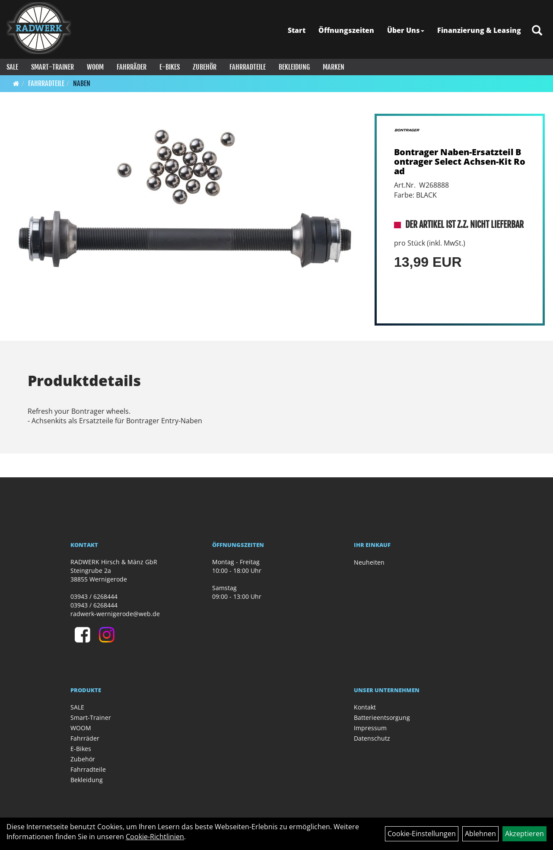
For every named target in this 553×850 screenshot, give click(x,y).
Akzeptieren (524, 833)
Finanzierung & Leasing (479, 30)
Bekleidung (294, 67)
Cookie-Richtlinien (155, 836)
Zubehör (204, 67)
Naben (81, 83)
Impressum (370, 728)
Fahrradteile (247, 67)
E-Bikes (169, 67)
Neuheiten (369, 562)
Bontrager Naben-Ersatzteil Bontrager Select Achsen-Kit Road (459, 161)
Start (296, 30)
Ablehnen (480, 833)
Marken (333, 67)
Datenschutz (372, 738)
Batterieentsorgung (382, 717)
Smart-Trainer (52, 67)
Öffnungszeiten (346, 30)
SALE (12, 67)
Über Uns (405, 30)
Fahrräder (131, 67)
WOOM (95, 67)
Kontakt (365, 707)
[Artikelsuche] (537, 31)
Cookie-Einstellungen (422, 833)
